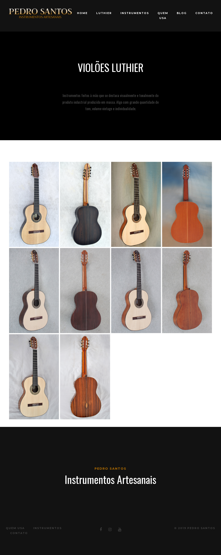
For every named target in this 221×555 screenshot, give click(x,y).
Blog (182, 13)
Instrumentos (134, 13)
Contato (204, 13)
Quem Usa (163, 15)
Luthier (104, 13)
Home (82, 13)
